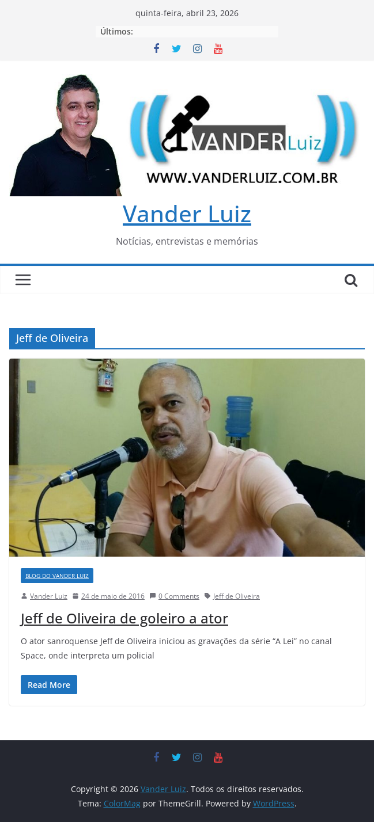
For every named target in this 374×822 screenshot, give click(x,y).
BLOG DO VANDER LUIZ (57, 576)
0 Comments (174, 596)
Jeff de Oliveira (236, 596)
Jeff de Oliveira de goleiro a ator (124, 617)
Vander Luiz (187, 213)
